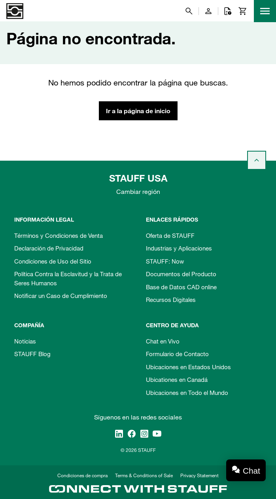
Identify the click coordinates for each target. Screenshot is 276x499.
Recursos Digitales (171, 300)
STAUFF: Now (165, 261)
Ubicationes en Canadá (177, 379)
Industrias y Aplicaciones (179, 248)
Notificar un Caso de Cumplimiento (60, 296)
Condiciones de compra (82, 475)
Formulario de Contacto (177, 354)
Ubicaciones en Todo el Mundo (187, 392)
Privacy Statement (199, 475)
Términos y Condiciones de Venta (58, 235)
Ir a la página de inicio (138, 111)
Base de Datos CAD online (181, 286)
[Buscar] (189, 11)
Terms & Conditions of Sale (144, 475)
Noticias (25, 341)
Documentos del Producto (181, 274)
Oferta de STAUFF (170, 235)
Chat (251, 470)
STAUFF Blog (32, 354)
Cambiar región (138, 191)
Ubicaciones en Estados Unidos (188, 366)
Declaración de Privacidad (48, 248)
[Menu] (265, 11)
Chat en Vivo (163, 341)
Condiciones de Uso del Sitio (52, 261)
